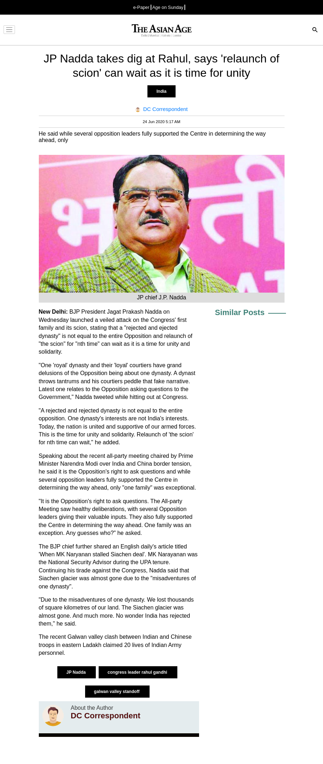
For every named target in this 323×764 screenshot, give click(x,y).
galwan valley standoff (117, 691)
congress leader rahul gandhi (138, 672)
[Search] (315, 30)
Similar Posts (240, 312)
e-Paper (141, 7)
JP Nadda (76, 672)
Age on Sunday (168, 7)
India (161, 91)
